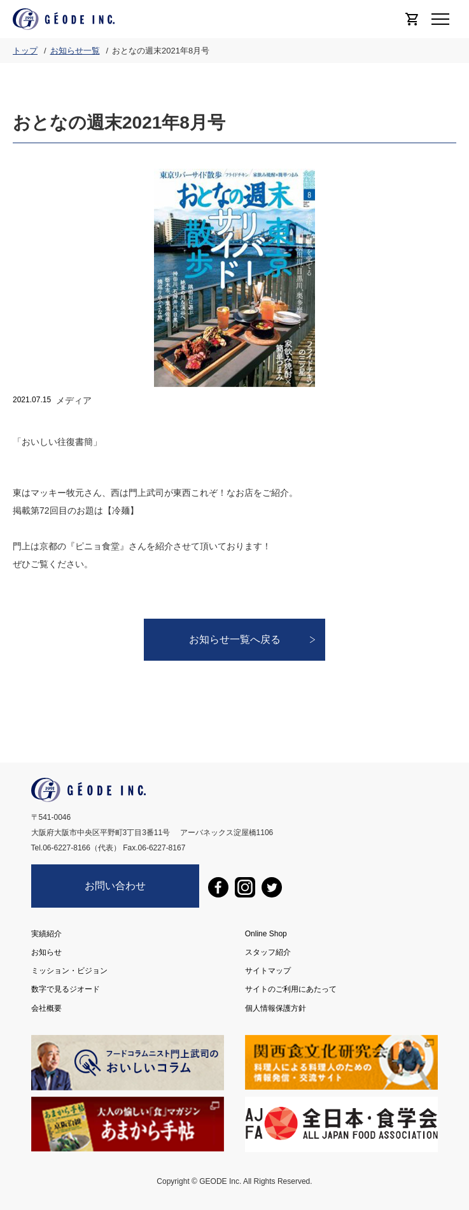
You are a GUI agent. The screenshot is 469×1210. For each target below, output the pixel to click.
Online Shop (266, 933)
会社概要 (46, 1007)
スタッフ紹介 (268, 952)
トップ (25, 50)
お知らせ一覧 (75, 50)
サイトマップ (268, 970)
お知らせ (46, 952)
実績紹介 (46, 933)
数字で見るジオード (65, 989)
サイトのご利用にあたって (291, 989)
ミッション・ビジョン (69, 970)
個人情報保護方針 (275, 1007)
